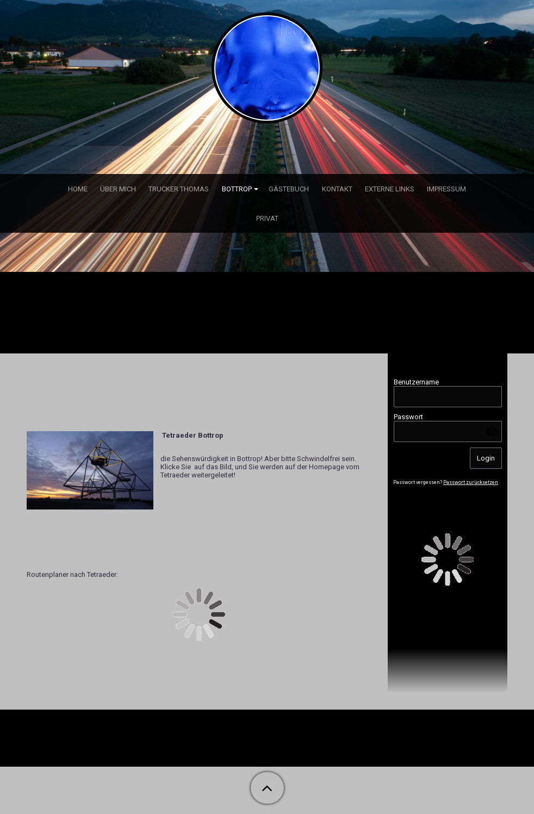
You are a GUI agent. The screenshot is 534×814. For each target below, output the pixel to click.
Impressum (446, 189)
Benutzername (416, 382)
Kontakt (337, 189)
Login (486, 458)
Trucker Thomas (178, 189)
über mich (118, 189)
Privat (267, 218)
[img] (267, 68)
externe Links (389, 189)
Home (78, 189)
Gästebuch (289, 189)
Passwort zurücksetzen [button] (470, 482)
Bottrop (237, 189)
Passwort (408, 417)
